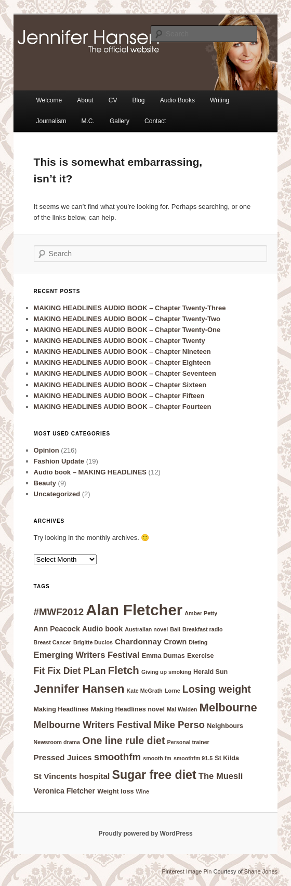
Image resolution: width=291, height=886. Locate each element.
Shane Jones (260, 871)
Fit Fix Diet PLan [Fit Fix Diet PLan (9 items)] (70, 671)
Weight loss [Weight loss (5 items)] (115, 791)
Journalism (51, 121)
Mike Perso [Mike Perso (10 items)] (179, 724)
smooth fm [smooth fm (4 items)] (157, 758)
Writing (219, 100)
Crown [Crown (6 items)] (175, 642)
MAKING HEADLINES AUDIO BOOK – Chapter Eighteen (122, 362)
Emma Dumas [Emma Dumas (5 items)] (163, 655)
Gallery (119, 121)
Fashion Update (59, 461)
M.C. (88, 121)
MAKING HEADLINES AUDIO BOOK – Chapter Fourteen (122, 407)
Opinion (46, 450)
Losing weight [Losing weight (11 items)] (216, 689)
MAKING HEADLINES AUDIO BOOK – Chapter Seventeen (125, 373)
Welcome (49, 100)
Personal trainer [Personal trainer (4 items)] (188, 742)
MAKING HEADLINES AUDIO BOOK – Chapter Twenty (119, 341)
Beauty (45, 483)
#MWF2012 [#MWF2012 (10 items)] (59, 611)
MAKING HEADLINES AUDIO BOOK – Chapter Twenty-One (127, 330)
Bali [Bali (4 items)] (175, 629)
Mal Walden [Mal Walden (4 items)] (182, 709)
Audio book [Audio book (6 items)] (102, 629)
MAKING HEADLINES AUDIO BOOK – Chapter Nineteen (122, 351)
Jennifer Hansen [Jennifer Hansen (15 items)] (79, 688)
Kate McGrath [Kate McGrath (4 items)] (145, 690)
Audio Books (177, 100)
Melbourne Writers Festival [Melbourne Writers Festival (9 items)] (93, 725)
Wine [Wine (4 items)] (142, 791)
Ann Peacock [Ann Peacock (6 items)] (57, 629)
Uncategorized (57, 494)
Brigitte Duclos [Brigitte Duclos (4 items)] (93, 642)
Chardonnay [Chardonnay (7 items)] (138, 641)
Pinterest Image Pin (186, 871)
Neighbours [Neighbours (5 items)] (225, 726)
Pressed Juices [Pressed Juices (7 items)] (63, 757)
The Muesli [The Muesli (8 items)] (221, 776)
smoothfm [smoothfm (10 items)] (117, 756)
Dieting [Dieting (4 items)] (198, 642)
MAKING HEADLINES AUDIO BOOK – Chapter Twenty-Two (127, 319)
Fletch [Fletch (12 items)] (123, 670)
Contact (155, 121)
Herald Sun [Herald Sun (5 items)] (210, 672)
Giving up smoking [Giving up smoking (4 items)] (166, 672)
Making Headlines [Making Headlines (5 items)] (61, 709)
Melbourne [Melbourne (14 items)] (228, 707)
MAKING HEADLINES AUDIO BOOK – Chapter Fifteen (119, 396)
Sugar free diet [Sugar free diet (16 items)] (154, 775)
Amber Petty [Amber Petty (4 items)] (200, 613)
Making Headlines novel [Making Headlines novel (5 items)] (128, 709)
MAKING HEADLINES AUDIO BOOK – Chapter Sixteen (120, 385)
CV (113, 100)
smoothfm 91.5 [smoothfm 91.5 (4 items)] (193, 758)
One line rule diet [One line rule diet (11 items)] (123, 740)
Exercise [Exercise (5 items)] (200, 655)
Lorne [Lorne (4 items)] (172, 690)
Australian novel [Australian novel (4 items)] (146, 629)
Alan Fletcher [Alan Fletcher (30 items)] (134, 609)
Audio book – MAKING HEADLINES (90, 472)
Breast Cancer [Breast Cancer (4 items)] (52, 642)
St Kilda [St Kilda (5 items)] (227, 758)
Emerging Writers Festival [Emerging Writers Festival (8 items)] (87, 655)
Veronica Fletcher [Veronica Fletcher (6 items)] (64, 791)
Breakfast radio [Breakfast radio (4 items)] (202, 629)
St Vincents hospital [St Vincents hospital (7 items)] (72, 776)
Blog (139, 100)
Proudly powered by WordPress (145, 833)
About (85, 100)
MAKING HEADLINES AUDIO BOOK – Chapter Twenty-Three (130, 308)
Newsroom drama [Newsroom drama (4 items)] (57, 742)
